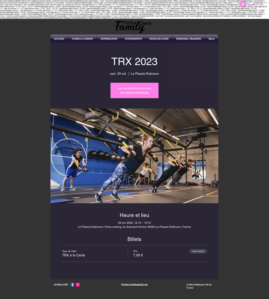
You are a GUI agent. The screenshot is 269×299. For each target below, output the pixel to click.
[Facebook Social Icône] (72, 285)
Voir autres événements (134, 92)
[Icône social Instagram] (78, 285)
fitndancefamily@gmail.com (134, 284)
